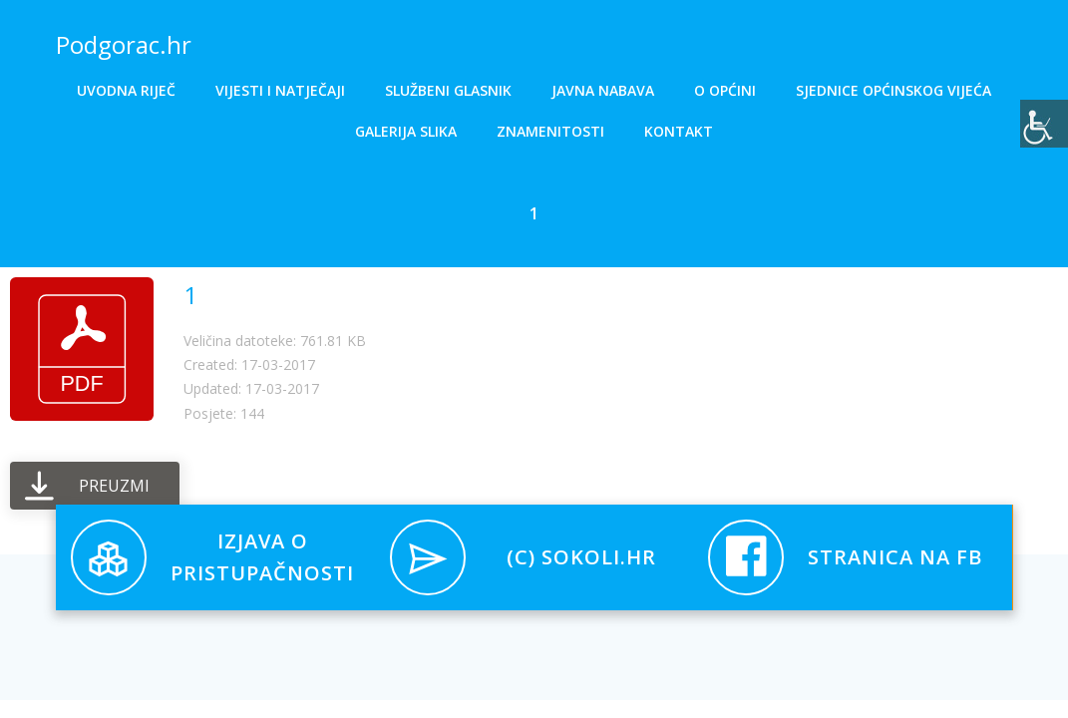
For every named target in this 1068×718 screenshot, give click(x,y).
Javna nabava (602, 90)
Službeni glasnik (448, 90)
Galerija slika (406, 131)
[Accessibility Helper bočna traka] (1044, 124)
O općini (725, 90)
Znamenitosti (550, 131)
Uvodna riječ (126, 90)
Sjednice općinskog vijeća (893, 90)
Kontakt (678, 131)
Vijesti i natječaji (280, 90)
